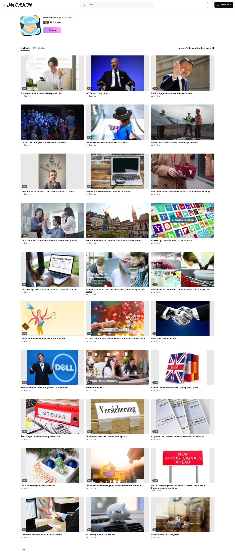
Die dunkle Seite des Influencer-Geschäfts (106, 142)
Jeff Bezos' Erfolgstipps (97, 93)
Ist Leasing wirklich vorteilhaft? (101, 535)
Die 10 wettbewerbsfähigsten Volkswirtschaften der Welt (113, 486)
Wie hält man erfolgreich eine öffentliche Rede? (44, 142)
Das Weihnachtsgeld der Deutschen (38, 486)
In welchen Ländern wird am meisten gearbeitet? (174, 142)
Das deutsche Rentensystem (165, 535)
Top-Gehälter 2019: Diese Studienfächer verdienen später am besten (115, 290)
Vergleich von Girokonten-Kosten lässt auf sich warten (177, 436)
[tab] (25, 48)
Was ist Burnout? (94, 387)
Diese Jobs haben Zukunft (163, 338)
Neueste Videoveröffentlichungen (196, 48)
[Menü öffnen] (4, 5)
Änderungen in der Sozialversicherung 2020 (107, 436)
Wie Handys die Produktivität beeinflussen (171, 240)
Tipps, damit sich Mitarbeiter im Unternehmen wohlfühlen (49, 240)
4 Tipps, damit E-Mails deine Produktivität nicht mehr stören (115, 338)
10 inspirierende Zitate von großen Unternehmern (44, 387)
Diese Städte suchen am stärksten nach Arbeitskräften (47, 191)
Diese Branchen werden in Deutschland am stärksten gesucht (180, 289)
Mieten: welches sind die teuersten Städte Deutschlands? (114, 240)
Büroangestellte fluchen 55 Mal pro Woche (41, 93)
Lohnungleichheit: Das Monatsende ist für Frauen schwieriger (181, 191)
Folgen (52, 30)
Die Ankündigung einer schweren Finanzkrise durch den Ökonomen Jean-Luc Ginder (178, 487)
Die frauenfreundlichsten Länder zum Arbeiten (43, 338)
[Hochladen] (210, 5)
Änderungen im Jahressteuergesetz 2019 (40, 436)
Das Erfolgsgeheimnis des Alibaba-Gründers (172, 93)
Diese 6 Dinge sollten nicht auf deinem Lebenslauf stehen (48, 289)
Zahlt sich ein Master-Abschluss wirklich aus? (108, 191)
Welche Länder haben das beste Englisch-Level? (174, 387)
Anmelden (224, 4)
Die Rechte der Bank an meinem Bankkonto (41, 535)
